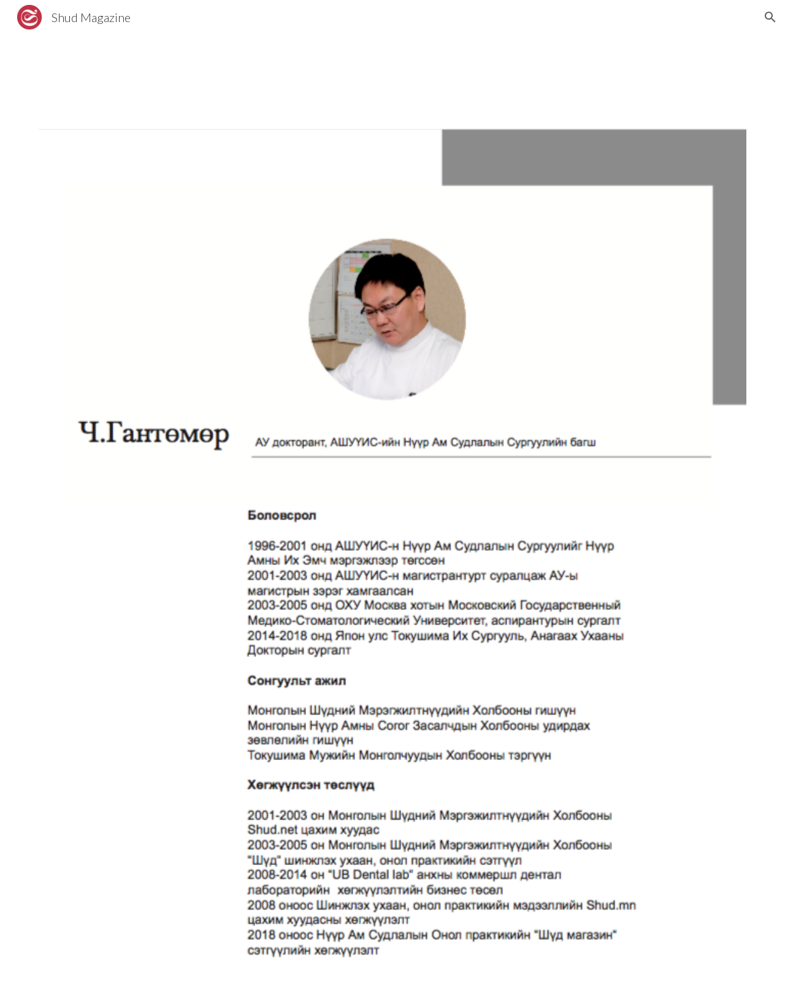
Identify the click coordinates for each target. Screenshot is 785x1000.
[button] (770, 17)
